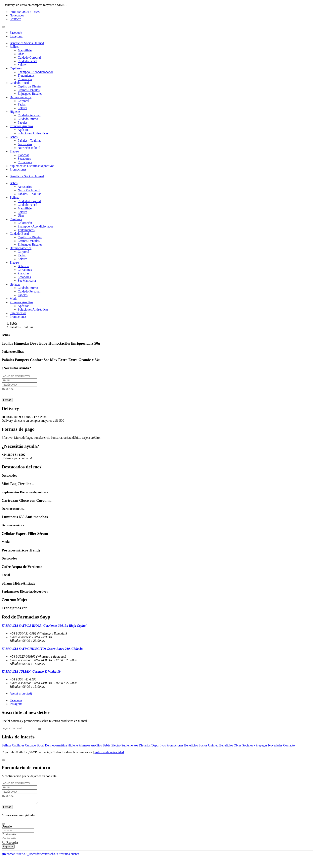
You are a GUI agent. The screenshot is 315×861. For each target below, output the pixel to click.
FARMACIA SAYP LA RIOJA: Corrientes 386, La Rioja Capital (44, 627)
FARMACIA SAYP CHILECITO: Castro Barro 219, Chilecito (42, 650)
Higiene (73, 747)
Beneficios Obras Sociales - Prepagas (243, 747)
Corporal (23, 101)
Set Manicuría (27, 280)
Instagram (16, 36)
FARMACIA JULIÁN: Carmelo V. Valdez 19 (31, 673)
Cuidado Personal (29, 115)
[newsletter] (19, 730)
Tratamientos (26, 75)
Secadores (24, 158)
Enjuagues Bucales (30, 93)
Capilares (18, 747)
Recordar (12, 846)
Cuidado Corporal (29, 57)
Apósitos (23, 129)
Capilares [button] (16, 68)
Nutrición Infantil (29, 147)
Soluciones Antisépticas (33, 133)
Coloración (25, 79)
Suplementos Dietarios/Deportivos (32, 166)
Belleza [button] (14, 46)
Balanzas (23, 266)
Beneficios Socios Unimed (27, 43)
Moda (13, 298)
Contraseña (9, 838)
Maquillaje (25, 50)
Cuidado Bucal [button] (19, 82)
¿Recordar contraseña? (41, 857)
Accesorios (25, 144)
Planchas (23, 155)
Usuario (7, 830)
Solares (22, 64)
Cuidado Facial (27, 61)
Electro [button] (14, 151)
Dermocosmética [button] (20, 97)
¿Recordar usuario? (14, 857)
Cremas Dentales (29, 90)
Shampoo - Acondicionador (35, 72)
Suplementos (18, 313)
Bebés (107, 747)
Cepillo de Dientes (30, 86)
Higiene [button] (15, 111)
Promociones (18, 169)
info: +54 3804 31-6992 (25, 11)
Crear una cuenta (68, 857)
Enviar (7, 401)
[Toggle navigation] (3, 26)
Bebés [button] (13, 137)
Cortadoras (25, 162)
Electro (116, 747)
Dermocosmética (56, 747)
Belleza (7, 747)
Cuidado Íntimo (28, 119)
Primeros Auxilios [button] (21, 126)
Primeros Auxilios (91, 747)
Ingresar (8, 850)
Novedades (17, 15)
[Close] (3, 762)
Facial (22, 104)
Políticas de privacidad (109, 754)
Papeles (23, 122)
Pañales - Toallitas (29, 140)
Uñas (21, 54)
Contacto (15, 19)
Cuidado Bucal (35, 747)
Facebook (16, 32)
